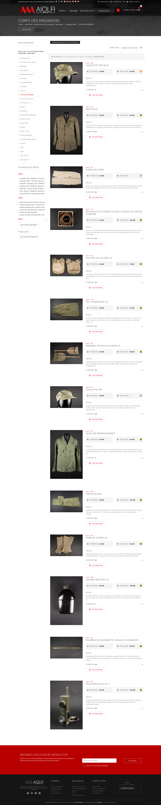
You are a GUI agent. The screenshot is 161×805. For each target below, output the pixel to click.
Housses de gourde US (99, 258)
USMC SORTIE (24, 156)
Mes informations (98, 791)
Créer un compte (134, 2)
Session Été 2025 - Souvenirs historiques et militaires (36, 194)
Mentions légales (56, 789)
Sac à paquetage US (97, 301)
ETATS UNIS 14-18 (25, 103)
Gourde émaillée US (97, 579)
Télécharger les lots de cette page (65, 42)
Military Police (24, 123)
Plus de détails (96, 95)
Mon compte (96, 786)
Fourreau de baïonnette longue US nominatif (112, 640)
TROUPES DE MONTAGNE (27, 139)
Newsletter (104, 2)
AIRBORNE (23, 66)
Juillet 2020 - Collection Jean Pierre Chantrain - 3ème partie (44, 24)
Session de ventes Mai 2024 (28, 212)
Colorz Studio (79, 802)
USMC (22, 151)
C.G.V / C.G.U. (55, 791)
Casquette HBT (94, 389)
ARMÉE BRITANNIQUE (26, 74)
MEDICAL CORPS (25, 119)
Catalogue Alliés (70, 24)
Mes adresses (97, 793)
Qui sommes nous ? (88, 11)
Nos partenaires (56, 793)
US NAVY (22, 143)
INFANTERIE (23, 111)
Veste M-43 (91, 109)
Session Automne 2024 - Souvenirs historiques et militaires (38, 207)
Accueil (20, 24)
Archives (63, 11)
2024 (32, 198)
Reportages (74, 11)
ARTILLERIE (23, 78)
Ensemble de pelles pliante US (103, 345)
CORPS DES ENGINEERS (27, 95)
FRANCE (22, 107)
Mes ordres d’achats (99, 789)
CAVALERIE (23, 87)
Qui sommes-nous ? (57, 786)
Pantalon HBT (93, 494)
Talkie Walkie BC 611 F (98, 684)
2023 (32, 219)
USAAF (22, 147)
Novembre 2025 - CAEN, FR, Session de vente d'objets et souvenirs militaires (43, 181)
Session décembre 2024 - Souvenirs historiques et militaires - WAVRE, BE (42, 205)
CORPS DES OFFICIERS (26, 99)
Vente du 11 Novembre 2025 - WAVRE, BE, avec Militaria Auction (39, 183)
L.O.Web (99, 802)
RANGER (22, 127)
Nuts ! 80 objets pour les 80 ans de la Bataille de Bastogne (38, 202)
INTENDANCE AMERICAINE (28, 115)
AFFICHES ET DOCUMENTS (28, 62)
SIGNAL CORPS (24, 131)
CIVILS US (23, 91)
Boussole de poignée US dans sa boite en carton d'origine (114, 212)
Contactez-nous (104, 11)
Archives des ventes (78, 795)
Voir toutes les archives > (28, 225)
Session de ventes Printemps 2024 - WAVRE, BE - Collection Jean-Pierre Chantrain (44, 215)
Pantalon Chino (95, 169)
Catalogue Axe (24, 160)
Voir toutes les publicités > (29, 237)
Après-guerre (24, 70)
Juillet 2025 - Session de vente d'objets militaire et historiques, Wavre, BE (42, 188)
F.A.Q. (73, 793)
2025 (32, 174)
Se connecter (117, 2)
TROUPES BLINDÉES (26, 135)
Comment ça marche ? (79, 786)
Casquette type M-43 (97, 65)
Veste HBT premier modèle (100, 433)
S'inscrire (132, 761)
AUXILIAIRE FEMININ (26, 83)
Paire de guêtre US (96, 537)
